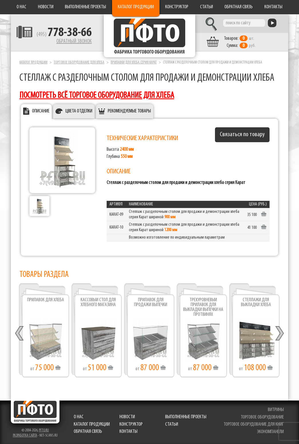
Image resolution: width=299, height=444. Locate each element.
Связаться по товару (242, 134)
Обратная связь (238, 7)
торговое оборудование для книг (254, 424)
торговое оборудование (262, 417)
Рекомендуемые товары (129, 111)
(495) (64, 34)
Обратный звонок (74, 41)
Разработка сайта (25, 435)
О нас (21, 7)
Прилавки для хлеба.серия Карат (134, 62)
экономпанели (270, 432)
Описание (40, 111)
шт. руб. (240, 42)
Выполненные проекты (85, 7)
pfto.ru (44, 430)
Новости (45, 7)
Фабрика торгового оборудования (149, 35)
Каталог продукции (136, 7)
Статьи (206, 7)
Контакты (273, 7)
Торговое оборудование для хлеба (79, 62)
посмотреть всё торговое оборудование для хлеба (96, 95)
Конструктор (176, 7)
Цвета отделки (78, 111)
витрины (276, 410)
